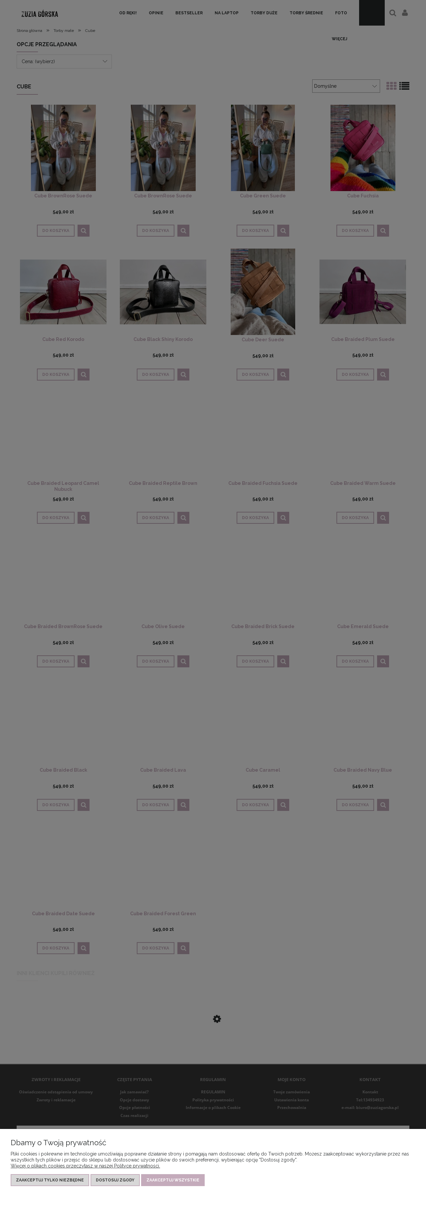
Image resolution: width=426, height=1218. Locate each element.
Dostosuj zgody (115, 1180)
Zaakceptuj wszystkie (172, 1180)
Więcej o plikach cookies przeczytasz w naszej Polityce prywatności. (85, 1165)
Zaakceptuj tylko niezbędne (50, 1180)
